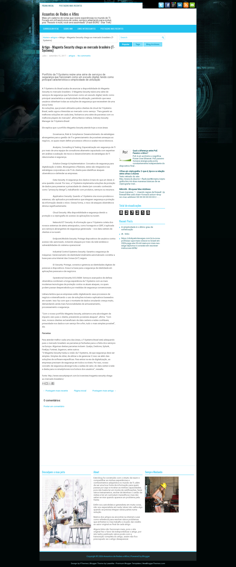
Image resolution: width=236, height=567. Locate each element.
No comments (84, 56)
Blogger (146, 556)
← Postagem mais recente (55, 390)
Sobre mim (68, 28)
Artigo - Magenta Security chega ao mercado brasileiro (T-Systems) (78, 48)
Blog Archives (152, 44)
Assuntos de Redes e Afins (60, 14)
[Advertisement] (79, 436)
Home (46, 37)
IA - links (125, 234)
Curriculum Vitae (51, 28)
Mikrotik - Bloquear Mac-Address (135, 189)
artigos (54, 37)
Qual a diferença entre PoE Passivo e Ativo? (145, 151)
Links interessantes (86, 28)
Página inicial (48, 5)
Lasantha (110, 563)
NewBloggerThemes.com (154, 563)
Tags (138, 44)
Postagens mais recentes (70, 5)
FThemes (84, 563)
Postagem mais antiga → (104, 390)
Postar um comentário (54, 406)
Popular (125, 44)
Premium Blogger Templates (128, 563)
